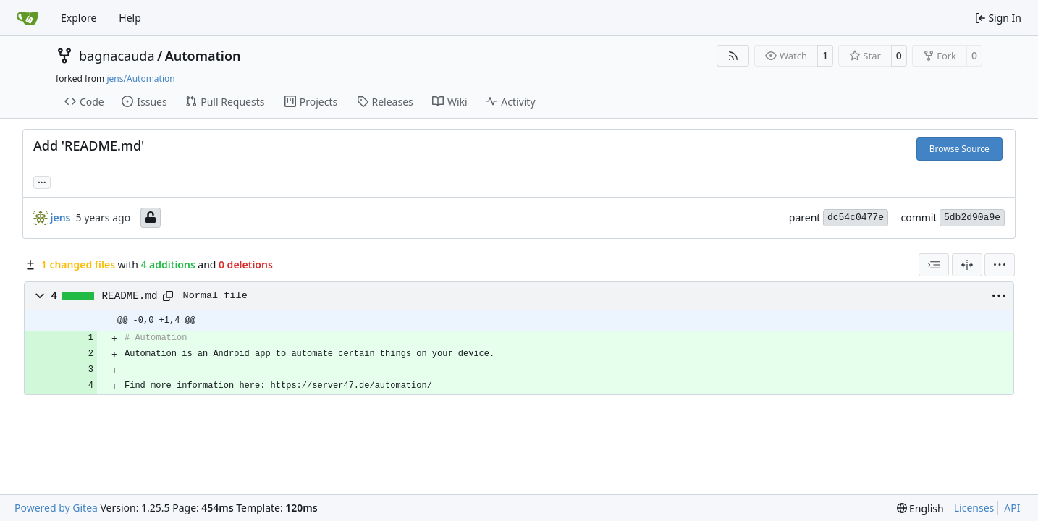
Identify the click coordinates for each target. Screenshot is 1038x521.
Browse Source (959, 149)
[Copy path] (168, 296)
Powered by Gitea (56, 507)
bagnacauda (117, 55)
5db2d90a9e (972, 217)
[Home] (27, 18)
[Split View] (967, 264)
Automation (203, 55)
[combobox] (934, 264)
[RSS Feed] (733, 56)
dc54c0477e (855, 217)
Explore (78, 18)
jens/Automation (140, 78)
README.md (130, 296)
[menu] (999, 264)
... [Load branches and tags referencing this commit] (42, 181)
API (1012, 507)
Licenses (974, 507)
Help (130, 18)
